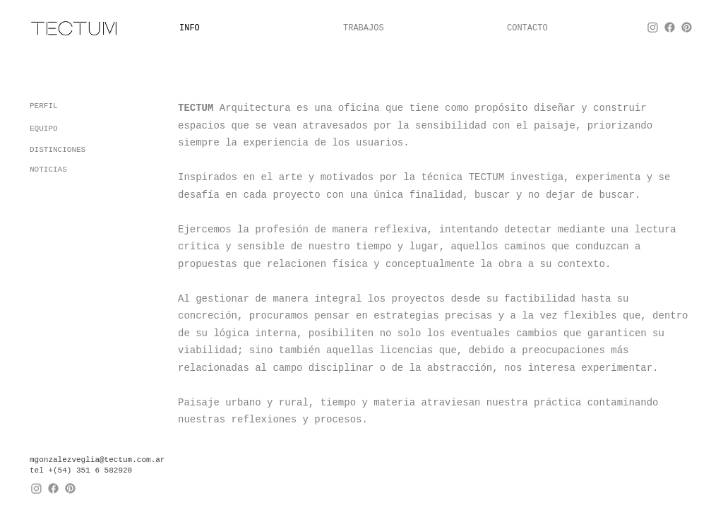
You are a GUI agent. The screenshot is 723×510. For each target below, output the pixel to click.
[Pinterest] (686, 27)
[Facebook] (669, 27)
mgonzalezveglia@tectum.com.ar (97, 459)
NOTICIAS (48, 169)
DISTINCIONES (57, 150)
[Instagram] (652, 27)
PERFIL (44, 106)
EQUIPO (44, 128)
